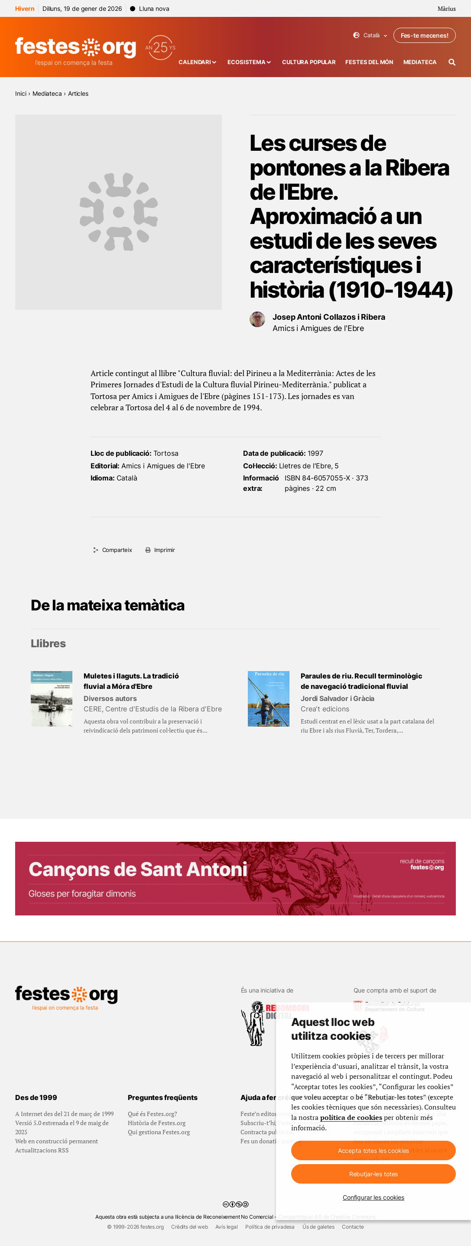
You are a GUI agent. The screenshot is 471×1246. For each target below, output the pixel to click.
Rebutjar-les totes (373, 1174)
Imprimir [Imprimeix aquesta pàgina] (164, 549)
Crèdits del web (189, 1226)
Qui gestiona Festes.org (159, 1132)
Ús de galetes (318, 1226)
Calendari (195, 62)
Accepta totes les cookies (373, 1150)
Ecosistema (246, 62)
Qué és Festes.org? (152, 1114)
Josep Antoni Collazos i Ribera (329, 316)
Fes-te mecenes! (424, 35)
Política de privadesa (270, 1226)
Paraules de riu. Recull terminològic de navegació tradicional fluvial (361, 681)
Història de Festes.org (156, 1123)
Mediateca (420, 62)
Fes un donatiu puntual (271, 1141)
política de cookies (351, 1117)
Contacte (353, 1226)
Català (370, 35)
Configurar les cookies (373, 1197)
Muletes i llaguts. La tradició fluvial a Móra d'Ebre (131, 681)
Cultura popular (309, 62)
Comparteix (117, 549)
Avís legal (226, 1226)
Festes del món (369, 62)
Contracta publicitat (267, 1132)
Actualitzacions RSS (42, 1150)
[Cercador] (452, 62)
